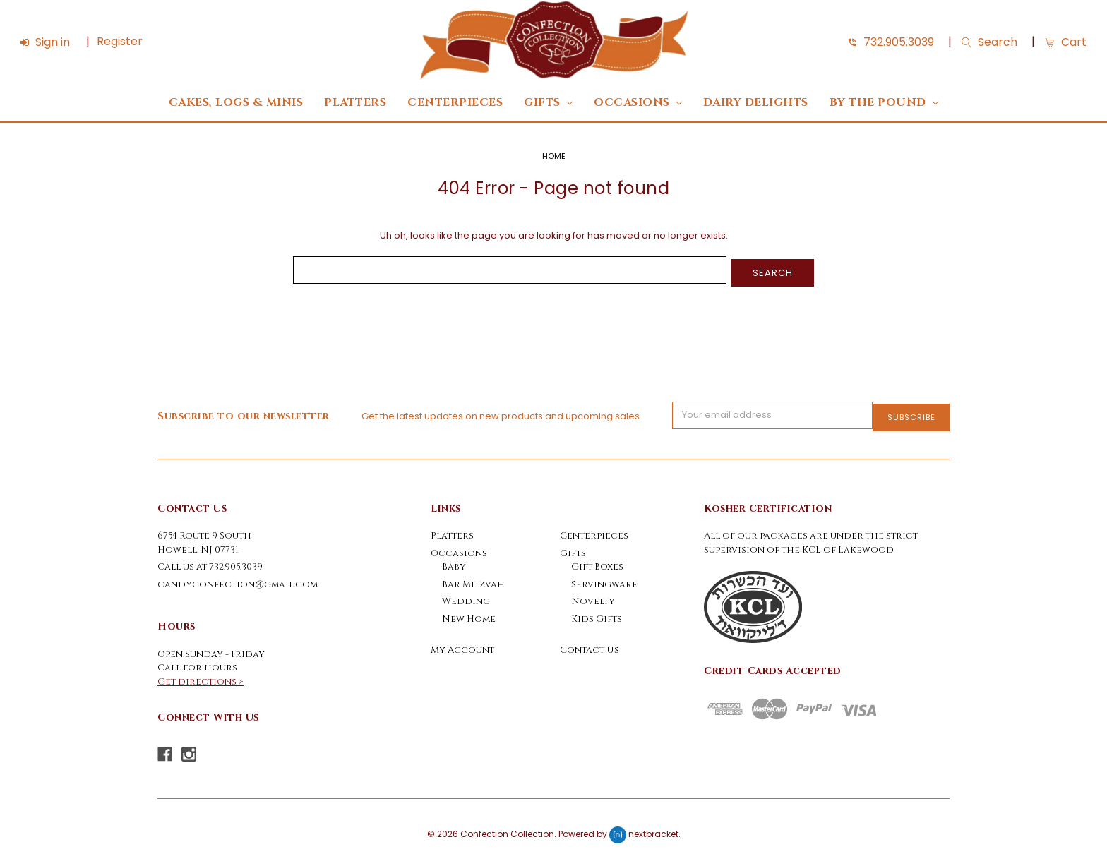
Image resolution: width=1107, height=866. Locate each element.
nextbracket (653, 829)
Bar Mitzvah (473, 579)
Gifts (548, 102)
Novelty (593, 596)
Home (554, 156)
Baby (454, 561)
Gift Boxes (597, 561)
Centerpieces (455, 102)
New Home (469, 614)
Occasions (638, 102)
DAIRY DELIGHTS (755, 102)
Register (120, 41)
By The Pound (884, 102)
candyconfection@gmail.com (237, 579)
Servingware (604, 579)
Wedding (466, 596)
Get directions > (200, 676)
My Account (462, 645)
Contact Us (589, 645)
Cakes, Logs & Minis (236, 102)
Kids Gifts (596, 614)
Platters (355, 102)
